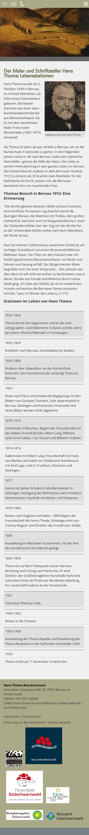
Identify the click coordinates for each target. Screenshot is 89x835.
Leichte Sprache (59, 722)
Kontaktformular (15, 708)
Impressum (12, 716)
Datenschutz (32, 716)
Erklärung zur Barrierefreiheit (24, 722)
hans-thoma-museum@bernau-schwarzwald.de (47, 703)
